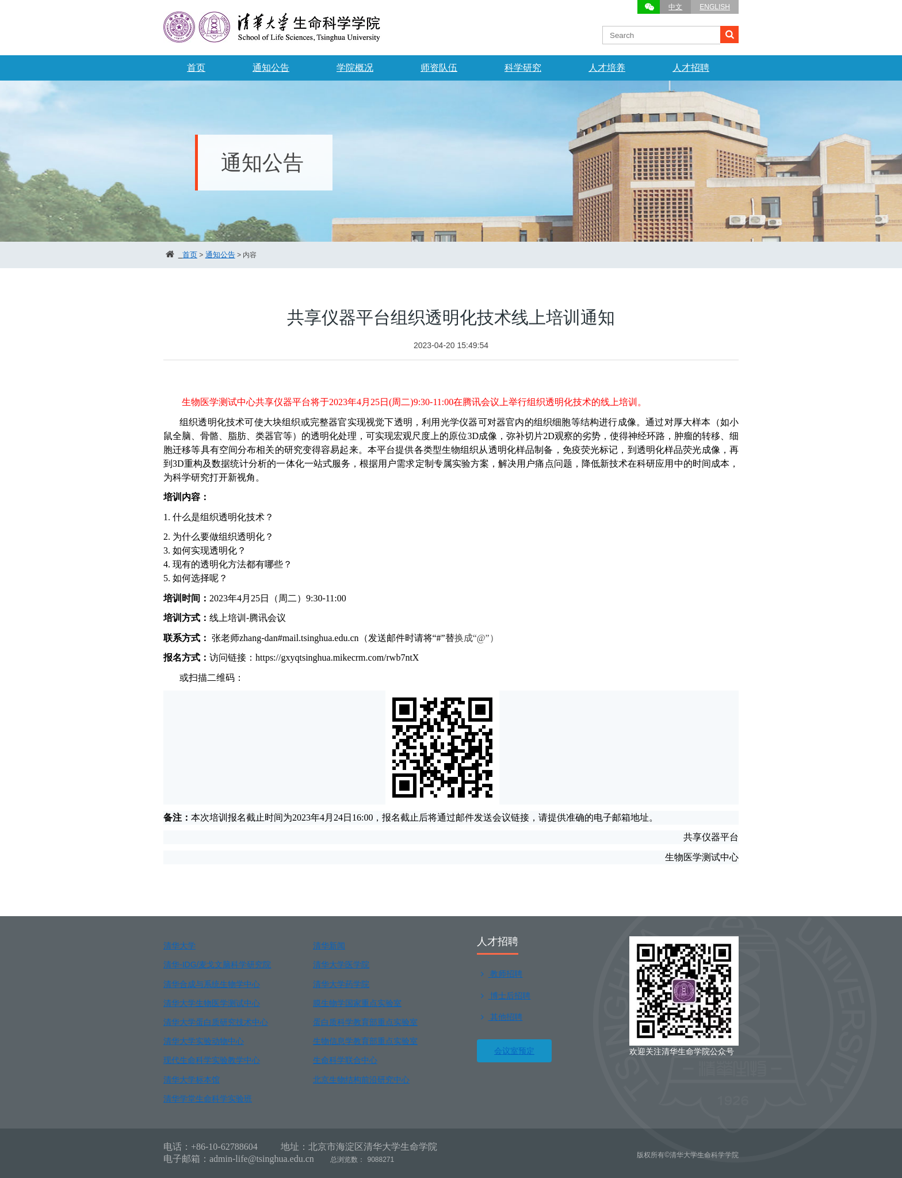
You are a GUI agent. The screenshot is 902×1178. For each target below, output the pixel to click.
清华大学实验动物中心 (203, 1041)
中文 (675, 7)
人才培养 (606, 68)
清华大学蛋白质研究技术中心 (215, 1022)
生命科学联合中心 (345, 1060)
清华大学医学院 (341, 964)
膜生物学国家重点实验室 (357, 1003)
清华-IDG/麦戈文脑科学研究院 (217, 964)
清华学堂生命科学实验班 (207, 1098)
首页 (196, 68)
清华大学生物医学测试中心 (211, 1003)
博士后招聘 (503, 995)
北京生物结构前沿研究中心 (361, 1079)
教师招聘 (499, 973)
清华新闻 (329, 945)
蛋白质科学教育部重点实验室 (365, 1022)
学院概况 (355, 68)
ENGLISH (715, 7)
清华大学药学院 (341, 984)
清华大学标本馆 (191, 1079)
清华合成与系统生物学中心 (211, 984)
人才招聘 (690, 68)
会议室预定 (514, 1050)
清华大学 (179, 945)
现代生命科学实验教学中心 (211, 1060)
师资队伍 (439, 68)
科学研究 (522, 68)
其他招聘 (499, 1016)
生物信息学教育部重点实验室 (365, 1041)
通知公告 (271, 68)
